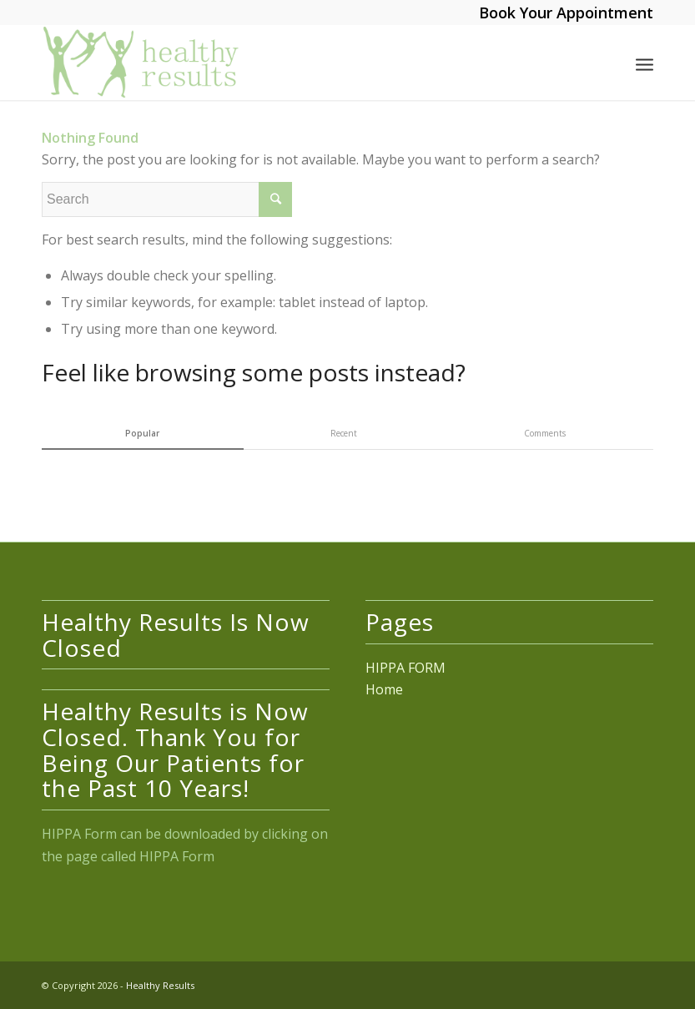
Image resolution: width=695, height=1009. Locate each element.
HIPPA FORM (405, 667)
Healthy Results (160, 985)
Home (384, 689)
